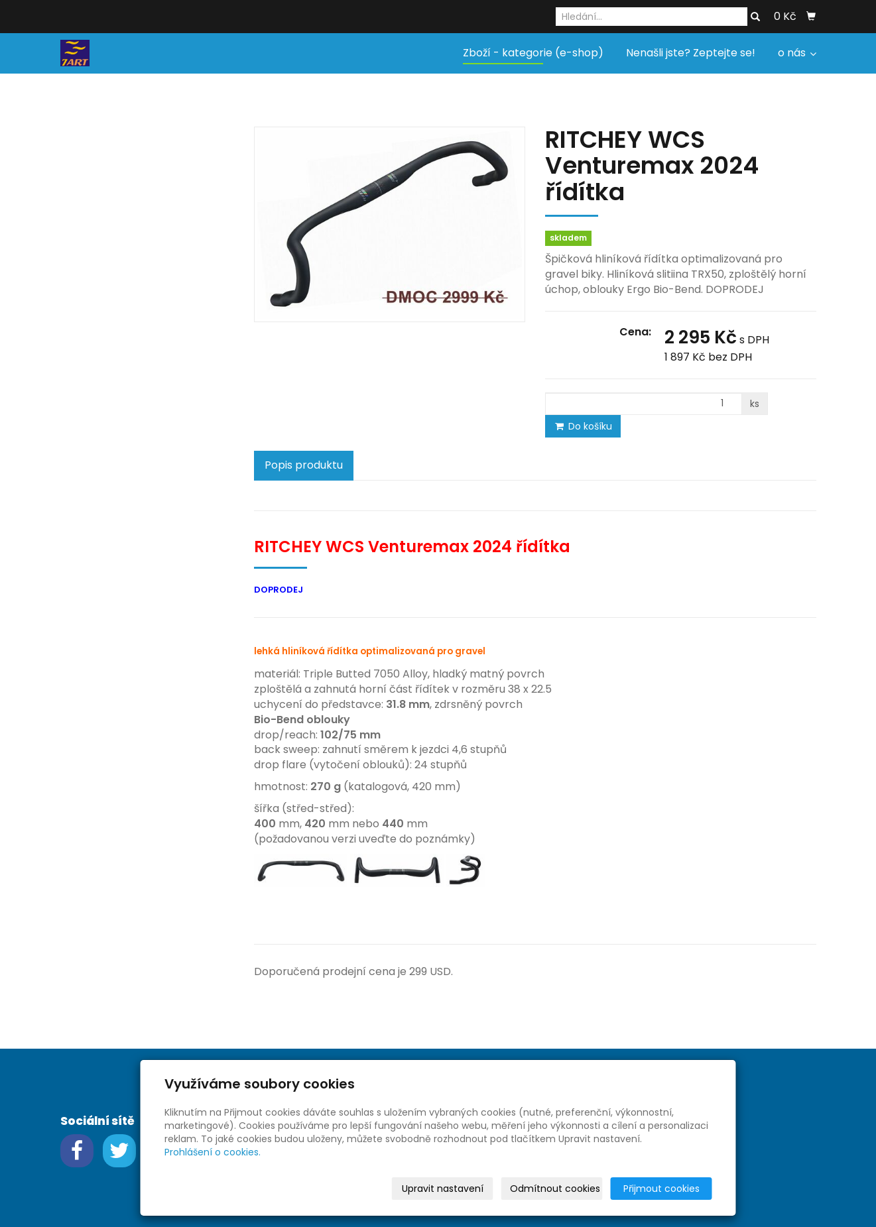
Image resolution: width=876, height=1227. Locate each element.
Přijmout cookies (661, 1188)
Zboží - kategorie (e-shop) (533, 52)
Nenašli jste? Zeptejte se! (690, 52)
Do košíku (583, 426)
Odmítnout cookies (555, 1188)
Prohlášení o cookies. (212, 1152)
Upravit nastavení (442, 1188)
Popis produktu (304, 465)
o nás (797, 52)
